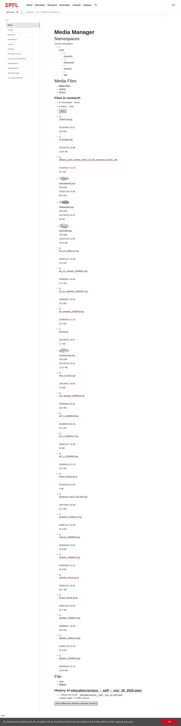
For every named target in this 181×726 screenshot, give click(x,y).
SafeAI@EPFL (13, 63)
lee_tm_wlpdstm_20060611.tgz (73, 291)
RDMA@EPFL (13, 68)
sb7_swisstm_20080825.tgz (72, 396)
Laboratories (30, 12)
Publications (12, 39)
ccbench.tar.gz (65, 119)
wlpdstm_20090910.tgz (69, 658)
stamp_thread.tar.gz (68, 476)
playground (69, 62)
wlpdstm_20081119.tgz (69, 638)
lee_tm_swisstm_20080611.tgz (73, 271)
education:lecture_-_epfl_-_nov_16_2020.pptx (106, 690)
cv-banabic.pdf (65, 139)
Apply (62, 111)
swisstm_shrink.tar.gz (69, 577)
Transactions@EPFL (15, 78)
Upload (62, 89)
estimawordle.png (67, 183)
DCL (7, 20)
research (68, 69)
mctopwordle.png (67, 355)
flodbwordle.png (66, 207)
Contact (11, 44)
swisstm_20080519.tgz (69, 537)
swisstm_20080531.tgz (69, 557)
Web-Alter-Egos (13, 73)
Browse (10, 12)
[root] (61, 50)
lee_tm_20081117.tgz (69, 251)
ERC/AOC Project (14, 54)
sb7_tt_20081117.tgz (68, 436)
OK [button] (169, 722)
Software (11, 49)
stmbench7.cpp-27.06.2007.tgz (73, 497)
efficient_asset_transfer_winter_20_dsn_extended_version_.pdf (88, 160)
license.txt (63, 332)
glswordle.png (65, 231)
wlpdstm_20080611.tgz (69, 618)
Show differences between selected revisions (76, 703)
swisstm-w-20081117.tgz (70, 517)
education (68, 56)
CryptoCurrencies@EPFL (17, 59)
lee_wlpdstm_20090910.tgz (71, 311)
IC (22, 12)
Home (10, 25)
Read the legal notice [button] (124, 722)
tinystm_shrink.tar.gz (68, 598)
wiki (65, 75)
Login (3, 715)
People (10, 30)
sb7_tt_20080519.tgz (68, 416)
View (61, 681)
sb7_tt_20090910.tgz (68, 456)
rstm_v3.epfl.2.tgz (67, 375)
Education (11, 35)
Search (62, 92)
